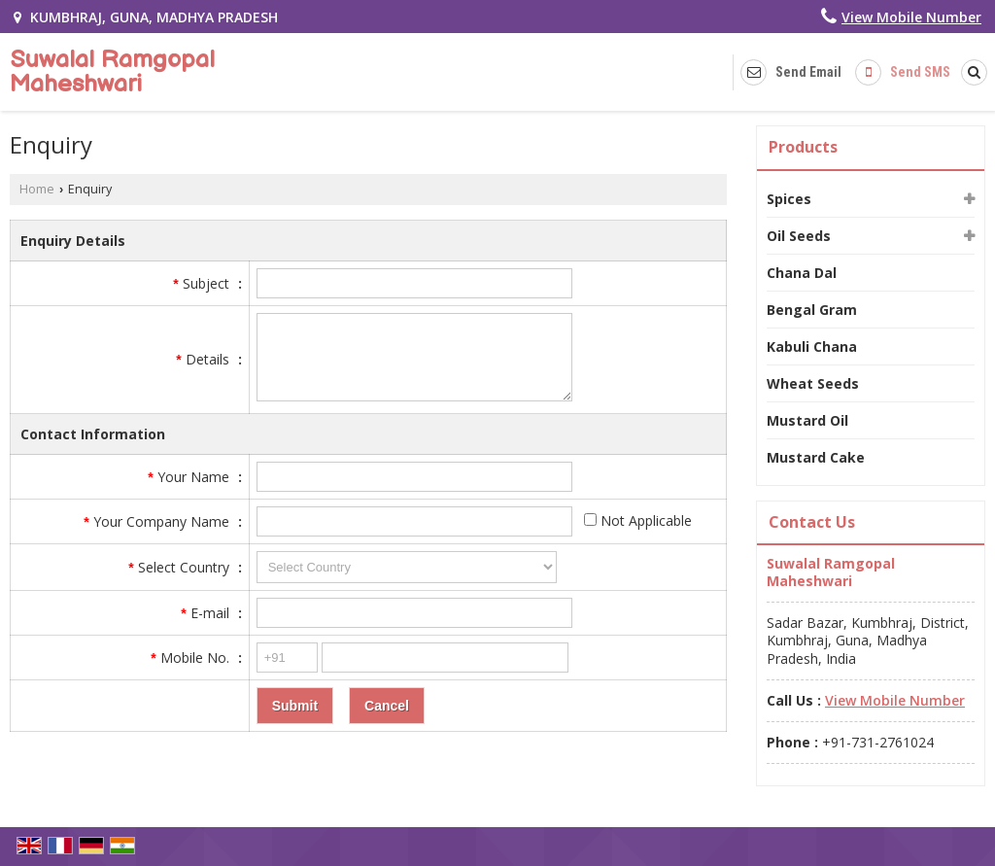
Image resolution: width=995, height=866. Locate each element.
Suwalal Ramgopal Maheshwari (112, 72)
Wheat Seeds (813, 383)
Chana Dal (802, 272)
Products (803, 146)
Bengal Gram (812, 309)
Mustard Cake (816, 457)
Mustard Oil (807, 420)
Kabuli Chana (812, 346)
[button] (911, 17)
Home (36, 189)
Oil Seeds (799, 235)
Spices (789, 199)
